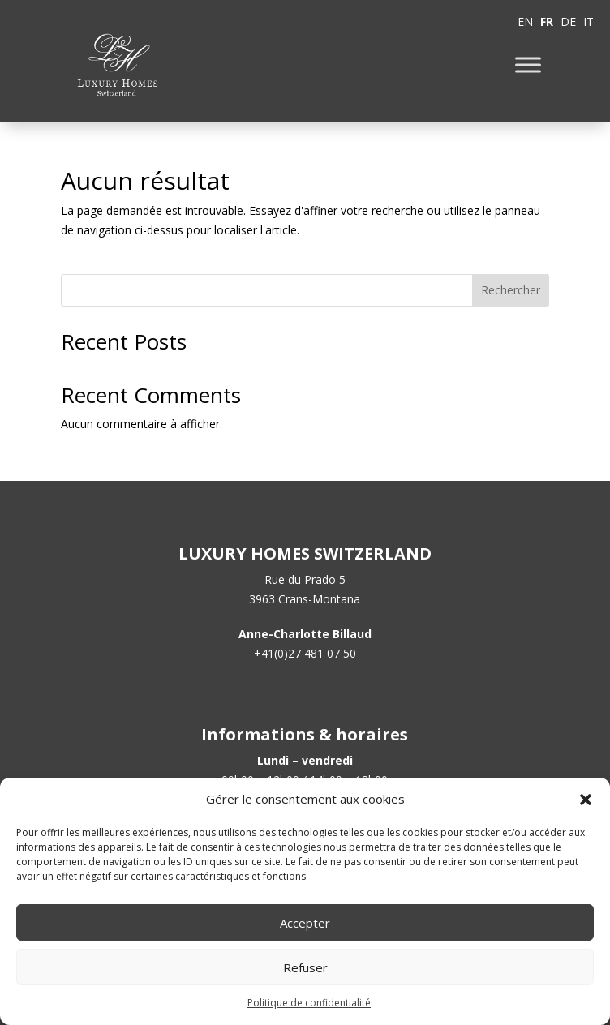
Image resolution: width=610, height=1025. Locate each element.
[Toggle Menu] (528, 64)
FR (546, 21)
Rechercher (510, 290)
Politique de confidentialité (309, 1003)
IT (588, 21)
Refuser (305, 967)
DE (568, 21)
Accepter (305, 923)
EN (525, 21)
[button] (586, 799)
